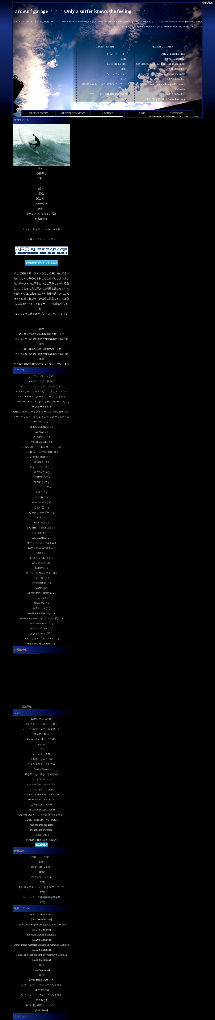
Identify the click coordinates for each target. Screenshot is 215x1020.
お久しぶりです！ (117, 53)
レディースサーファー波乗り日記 (41, 728)
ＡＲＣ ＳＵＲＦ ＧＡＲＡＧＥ (41, 228)
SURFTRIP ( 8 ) (41, 477)
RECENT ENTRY (38, 113)
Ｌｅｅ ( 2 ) (41, 598)
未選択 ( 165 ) (41, 482)
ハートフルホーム (41, 779)
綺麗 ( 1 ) (41, 552)
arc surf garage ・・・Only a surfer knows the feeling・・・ (81, 11)
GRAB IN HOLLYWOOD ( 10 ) (41, 452)
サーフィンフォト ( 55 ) (41, 376)
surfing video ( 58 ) (41, 562)
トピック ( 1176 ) (41, 487)
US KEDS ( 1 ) (41, 578)
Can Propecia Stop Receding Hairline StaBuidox (160, 63)
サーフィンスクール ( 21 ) (41, 542)
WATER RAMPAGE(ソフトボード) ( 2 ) (41, 618)
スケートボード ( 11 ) (41, 467)
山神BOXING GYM (41, 804)
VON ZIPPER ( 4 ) (41, 532)
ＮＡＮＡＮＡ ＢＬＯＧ (41, 764)
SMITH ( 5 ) (41, 497)
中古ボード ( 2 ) (41, 608)
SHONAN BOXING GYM (41, 799)
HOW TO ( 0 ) (41, 603)
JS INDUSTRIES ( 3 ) (41, 426)
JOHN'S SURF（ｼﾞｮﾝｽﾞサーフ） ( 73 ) (41, 446)
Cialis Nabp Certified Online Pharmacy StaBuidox (41, 954)
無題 (41, 964)
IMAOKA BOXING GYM (41, 809)
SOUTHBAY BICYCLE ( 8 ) (41, 527)
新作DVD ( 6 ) (41, 472)
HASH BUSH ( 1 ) (41, 583)
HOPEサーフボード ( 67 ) (41, 381)
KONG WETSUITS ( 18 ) (41, 547)
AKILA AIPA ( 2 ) (41, 537)
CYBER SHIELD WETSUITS (41, 819)
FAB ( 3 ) (41, 517)
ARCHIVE (107, 113)
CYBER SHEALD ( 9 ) (41, 441)
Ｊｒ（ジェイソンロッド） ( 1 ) (41, 638)
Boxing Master (41, 769)
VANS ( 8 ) (41, 588)
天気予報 (27, 706)
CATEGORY (176, 113)
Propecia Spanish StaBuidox (170, 73)
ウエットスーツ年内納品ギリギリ (108, 94)
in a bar (41, 744)
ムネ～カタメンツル (41, 789)
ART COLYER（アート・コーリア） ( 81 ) (41, 396)
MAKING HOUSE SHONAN (41, 839)
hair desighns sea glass (41, 824)
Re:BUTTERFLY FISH (173, 53)
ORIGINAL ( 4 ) (41, 436)
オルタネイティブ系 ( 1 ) (41, 633)
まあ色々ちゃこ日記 (41, 759)
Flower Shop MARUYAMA (41, 739)
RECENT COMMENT (73, 113)
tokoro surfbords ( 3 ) (41, 628)
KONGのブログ (41, 834)
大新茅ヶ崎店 (41, 734)
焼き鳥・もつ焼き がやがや (41, 774)
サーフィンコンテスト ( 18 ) (41, 573)
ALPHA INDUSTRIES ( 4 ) (41, 593)
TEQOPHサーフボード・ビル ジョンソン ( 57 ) (41, 391)
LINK (142, 113)
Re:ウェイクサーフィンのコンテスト (41, 985)
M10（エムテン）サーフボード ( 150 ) (41, 386)
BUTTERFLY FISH (117, 63)
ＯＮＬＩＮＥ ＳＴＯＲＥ (41, 238)
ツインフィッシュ (117, 73)
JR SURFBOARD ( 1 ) (41, 623)
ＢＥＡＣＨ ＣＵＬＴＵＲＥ (41, 723)
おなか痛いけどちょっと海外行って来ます (41, 814)
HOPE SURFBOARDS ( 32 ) (41, 643)
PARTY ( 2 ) (41, 568)
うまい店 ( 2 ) (41, 507)
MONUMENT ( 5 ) (41, 502)
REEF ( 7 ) (41, 492)
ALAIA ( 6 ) (41, 431)
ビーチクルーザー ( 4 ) (41, 512)
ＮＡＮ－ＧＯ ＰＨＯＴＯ (41, 784)
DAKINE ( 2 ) (41, 522)
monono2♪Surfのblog (41, 829)
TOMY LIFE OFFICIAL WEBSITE (41, 794)
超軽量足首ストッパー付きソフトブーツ (104, 84)
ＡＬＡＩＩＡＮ (41, 754)
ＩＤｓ (41, 749)
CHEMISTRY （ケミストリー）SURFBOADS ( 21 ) (41, 411)
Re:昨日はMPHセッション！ (41, 1005)
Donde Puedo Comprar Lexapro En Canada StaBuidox (41, 944)
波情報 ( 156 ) (41, 462)
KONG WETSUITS (41, 718)
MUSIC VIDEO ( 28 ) (41, 557)
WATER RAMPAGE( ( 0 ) (41, 613)
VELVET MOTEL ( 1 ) (41, 457)
